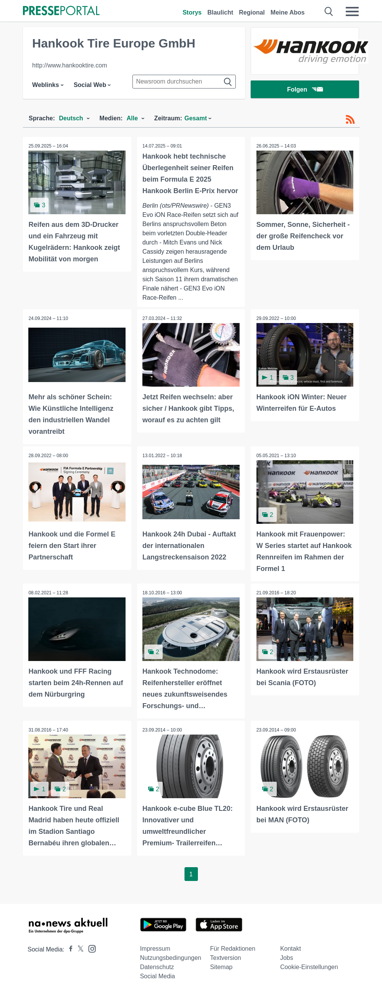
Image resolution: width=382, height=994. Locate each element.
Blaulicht (220, 12)
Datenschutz (157, 966)
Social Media (157, 975)
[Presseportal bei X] (78, 948)
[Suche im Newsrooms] (184, 82)
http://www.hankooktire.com (69, 65)
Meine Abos (288, 12)
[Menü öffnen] (352, 11)
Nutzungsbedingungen (170, 957)
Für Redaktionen (232, 948)
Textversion (225, 957)
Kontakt (290, 948)
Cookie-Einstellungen (309, 966)
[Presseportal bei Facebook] (68, 948)
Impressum (155, 948)
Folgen (305, 90)
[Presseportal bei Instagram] (90, 947)
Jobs (286, 957)
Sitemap (221, 966)
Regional (252, 12)
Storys (192, 12)
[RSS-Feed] (350, 119)
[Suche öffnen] (329, 11)
